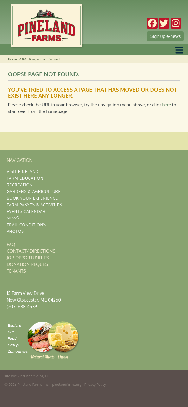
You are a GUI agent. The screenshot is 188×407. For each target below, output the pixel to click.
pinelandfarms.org (66, 384)
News (13, 217)
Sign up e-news (165, 36)
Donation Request (28, 264)
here (166, 104)
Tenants (16, 271)
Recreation (20, 184)
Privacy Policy (95, 384)
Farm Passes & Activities (34, 204)
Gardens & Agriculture (34, 191)
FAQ (11, 244)
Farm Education (25, 178)
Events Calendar (26, 211)
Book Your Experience (32, 197)
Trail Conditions (26, 224)
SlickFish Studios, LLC (33, 375)
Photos (15, 231)
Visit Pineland (23, 171)
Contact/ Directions (31, 251)
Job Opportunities (28, 257)
